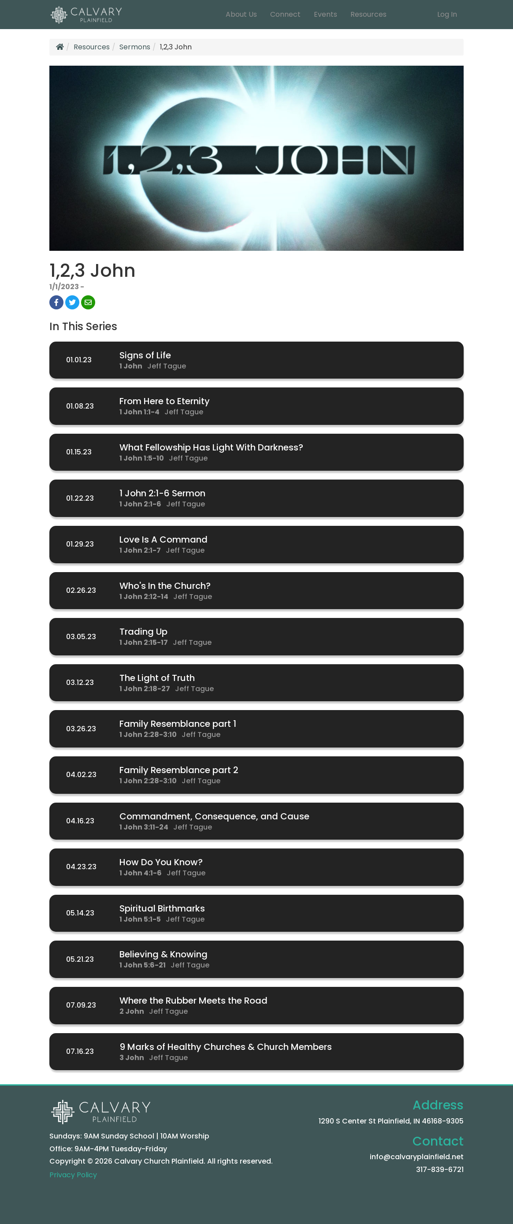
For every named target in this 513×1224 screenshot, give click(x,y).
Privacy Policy (73, 1175)
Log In (447, 14)
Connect (285, 14)
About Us (241, 14)
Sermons (134, 47)
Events (325, 14)
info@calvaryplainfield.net (417, 1157)
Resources (368, 14)
